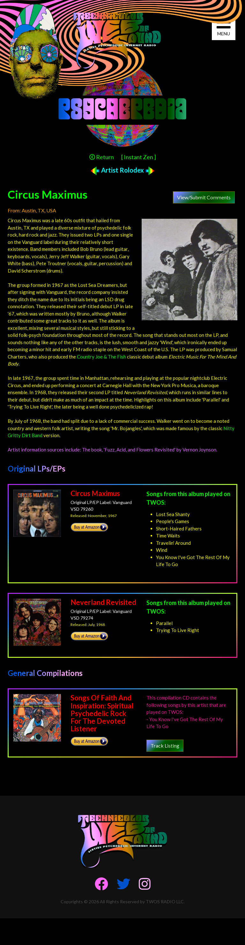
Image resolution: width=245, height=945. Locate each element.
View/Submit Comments (204, 197)
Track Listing (165, 745)
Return (101, 156)
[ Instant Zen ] (138, 156)
